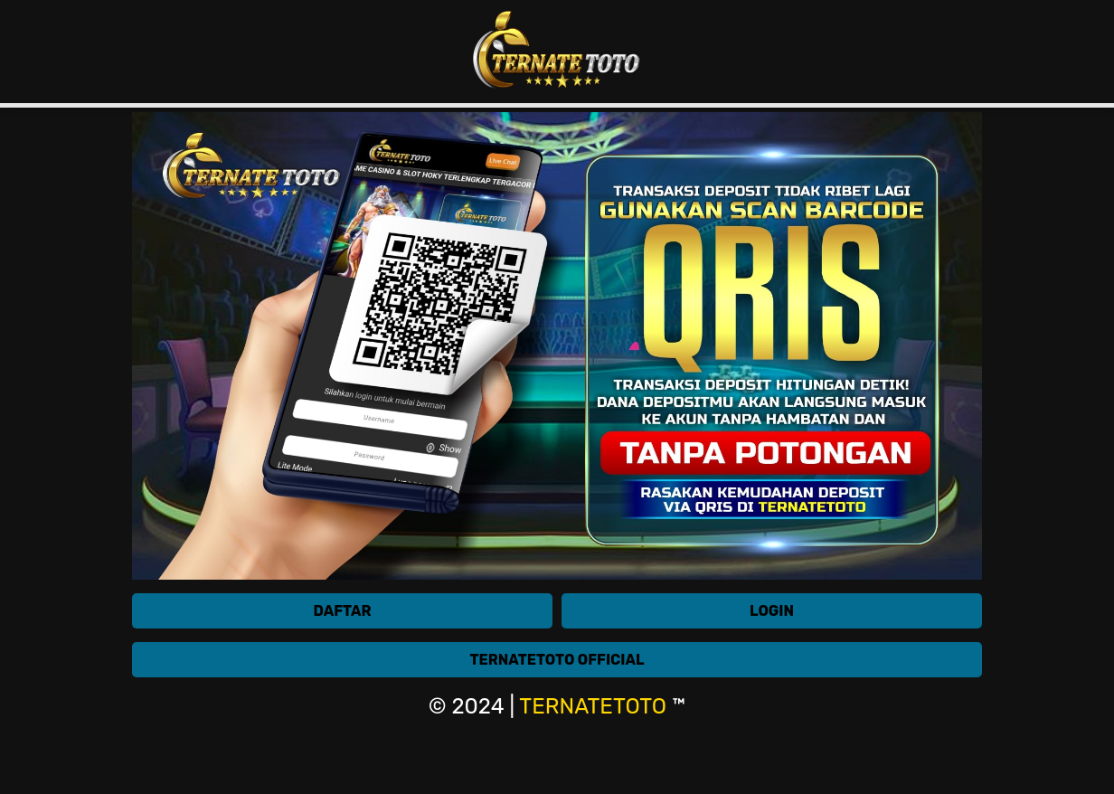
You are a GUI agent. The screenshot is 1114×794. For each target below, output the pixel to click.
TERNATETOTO (592, 707)
